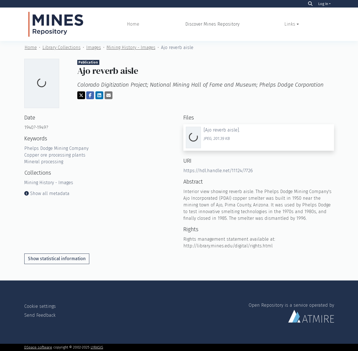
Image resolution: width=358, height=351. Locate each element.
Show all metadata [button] (46, 193)
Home (133, 24)
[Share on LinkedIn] (99, 95)
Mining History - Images (131, 47)
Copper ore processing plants (54, 155)
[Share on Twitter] (81, 95)
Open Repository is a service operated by (291, 313)
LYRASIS (97, 347)
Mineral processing (43, 161)
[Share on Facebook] (90, 95)
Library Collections (61, 47)
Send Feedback (40, 315)
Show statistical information (57, 258)
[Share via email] (108, 95)
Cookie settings (40, 306)
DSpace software (38, 347)
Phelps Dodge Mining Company (56, 148)
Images (93, 47)
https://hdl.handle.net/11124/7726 (218, 170)
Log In (323, 4)
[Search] (310, 4)
